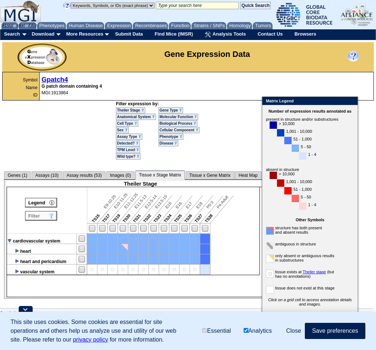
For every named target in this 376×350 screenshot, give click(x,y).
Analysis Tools (225, 34)
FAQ (33, 25)
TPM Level (128, 150)
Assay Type (129, 137)
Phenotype (171, 137)
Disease (169, 143)
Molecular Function (178, 117)
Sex (122, 130)
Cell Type (127, 123)
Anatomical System (136, 117)
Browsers (305, 34)
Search (12, 34)
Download (43, 34)
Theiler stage (314, 272)
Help (21, 25)
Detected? (128, 143)
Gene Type (171, 110)
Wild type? (128, 156)
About (8, 25)
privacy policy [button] (90, 339)
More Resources (84, 34)
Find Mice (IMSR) (173, 34)
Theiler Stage (130, 110)
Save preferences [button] (335, 331)
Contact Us (270, 34)
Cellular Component (179, 130)
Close (350, 101)
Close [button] (293, 331)
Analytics (258, 331)
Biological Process (178, 123)
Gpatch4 (54, 79)
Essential (216, 331)
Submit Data (129, 34)
